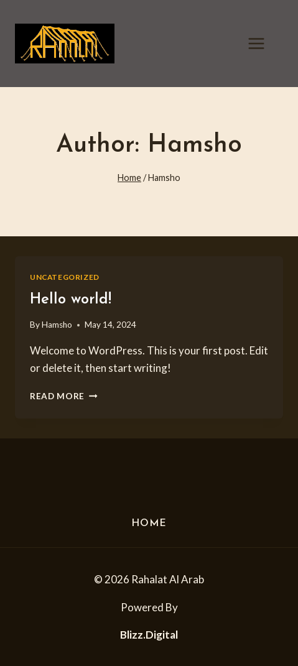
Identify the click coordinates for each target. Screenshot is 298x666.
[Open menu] (262, 43)
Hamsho (57, 325)
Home (149, 524)
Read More (64, 396)
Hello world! (70, 299)
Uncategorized (65, 277)
